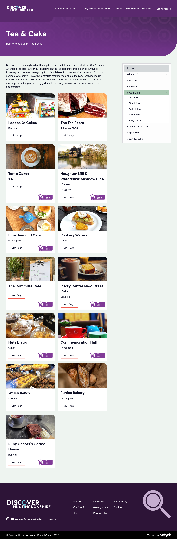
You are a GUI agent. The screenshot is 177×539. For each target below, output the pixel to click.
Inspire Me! (146, 8)
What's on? (60, 8)
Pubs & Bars (134, 114)
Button (166, 74)
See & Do (74, 8)
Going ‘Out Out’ (136, 120)
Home (9, 43)
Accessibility (120, 501)
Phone (63, 518)
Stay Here (88, 8)
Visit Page (17, 135)
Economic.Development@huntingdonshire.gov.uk (35, 519)
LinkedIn (67, 518)
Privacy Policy (100, 513)
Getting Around (164, 9)
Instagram (7, 518)
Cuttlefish (165, 535)
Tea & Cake (36, 43)
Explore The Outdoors (126, 8)
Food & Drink (104, 8)
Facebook (58, 518)
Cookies (118, 507)
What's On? (78, 507)
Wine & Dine (134, 103)
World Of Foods (136, 109)
